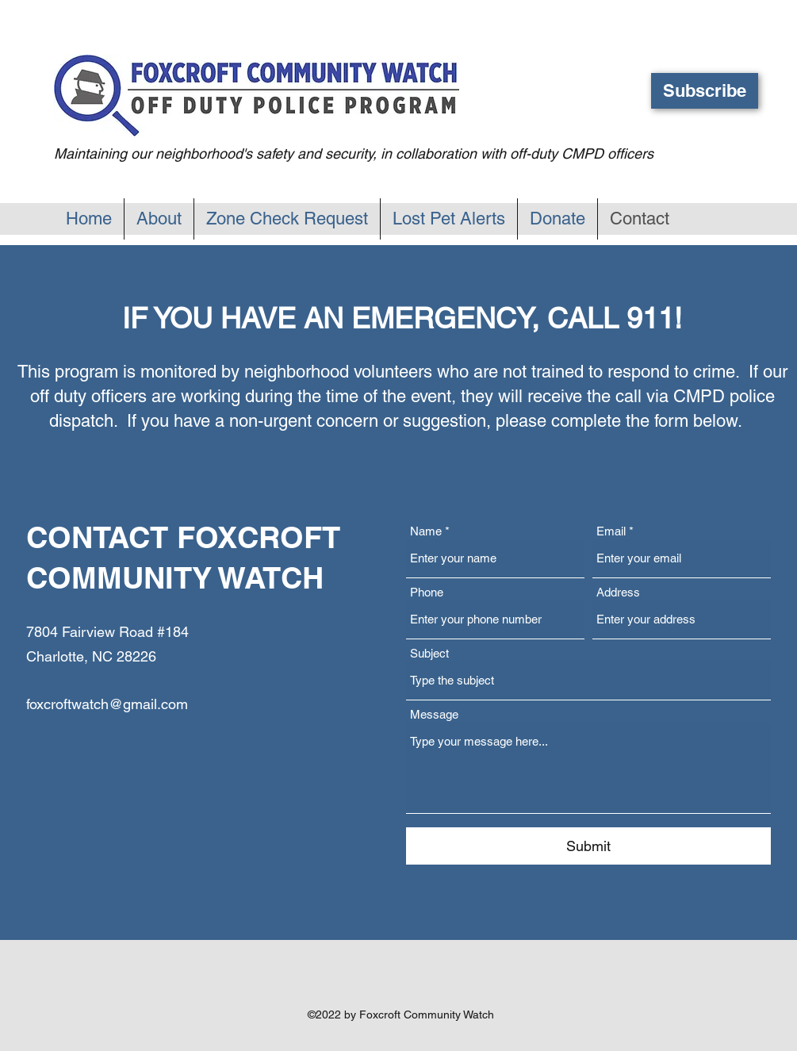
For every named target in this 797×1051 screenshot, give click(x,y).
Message (434, 714)
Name (426, 531)
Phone (426, 592)
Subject (429, 653)
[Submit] (588, 846)
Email (611, 531)
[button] (704, 91)
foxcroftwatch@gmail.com (107, 704)
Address (618, 592)
